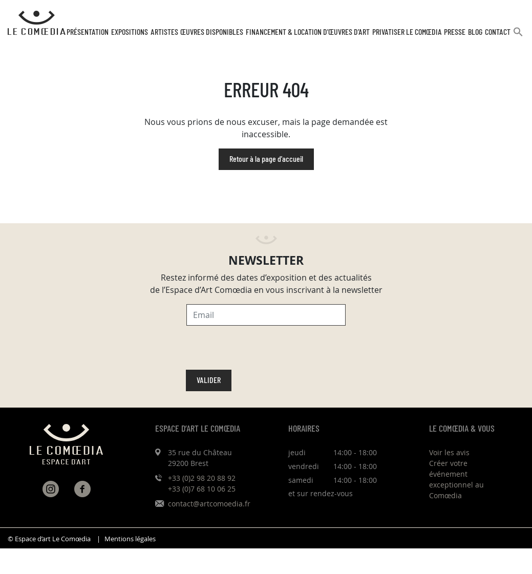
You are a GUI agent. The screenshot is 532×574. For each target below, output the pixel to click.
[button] (518, 36)
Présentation (88, 32)
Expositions (129, 32)
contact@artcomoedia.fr (209, 503)
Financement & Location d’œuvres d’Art (308, 32)
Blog (475, 32)
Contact (497, 32)
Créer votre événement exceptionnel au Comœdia (456, 479)
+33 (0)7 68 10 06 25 (202, 489)
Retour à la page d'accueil (266, 159)
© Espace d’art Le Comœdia (49, 539)
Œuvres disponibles (211, 32)
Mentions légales (130, 539)
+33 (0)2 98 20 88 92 (202, 478)
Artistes (164, 32)
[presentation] (264, 350)
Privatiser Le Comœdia (407, 32)
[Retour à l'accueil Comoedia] (37, 23)
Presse (454, 32)
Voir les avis (449, 452)
